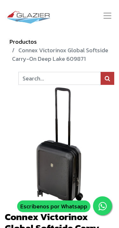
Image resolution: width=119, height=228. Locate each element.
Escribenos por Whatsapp (53, 206)
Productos (23, 41)
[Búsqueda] (107, 78)
